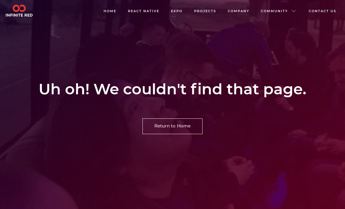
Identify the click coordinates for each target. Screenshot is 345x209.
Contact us (322, 11)
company (238, 11)
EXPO (177, 11)
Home (110, 11)
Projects (205, 11)
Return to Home (172, 126)
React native (143, 11)
